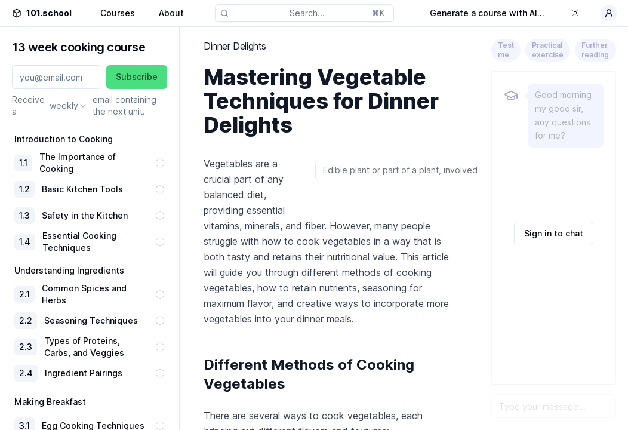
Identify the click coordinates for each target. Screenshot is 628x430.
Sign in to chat (553, 233)
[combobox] (69, 106)
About (171, 13)
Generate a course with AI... (487, 13)
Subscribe (137, 77)
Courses (117, 13)
